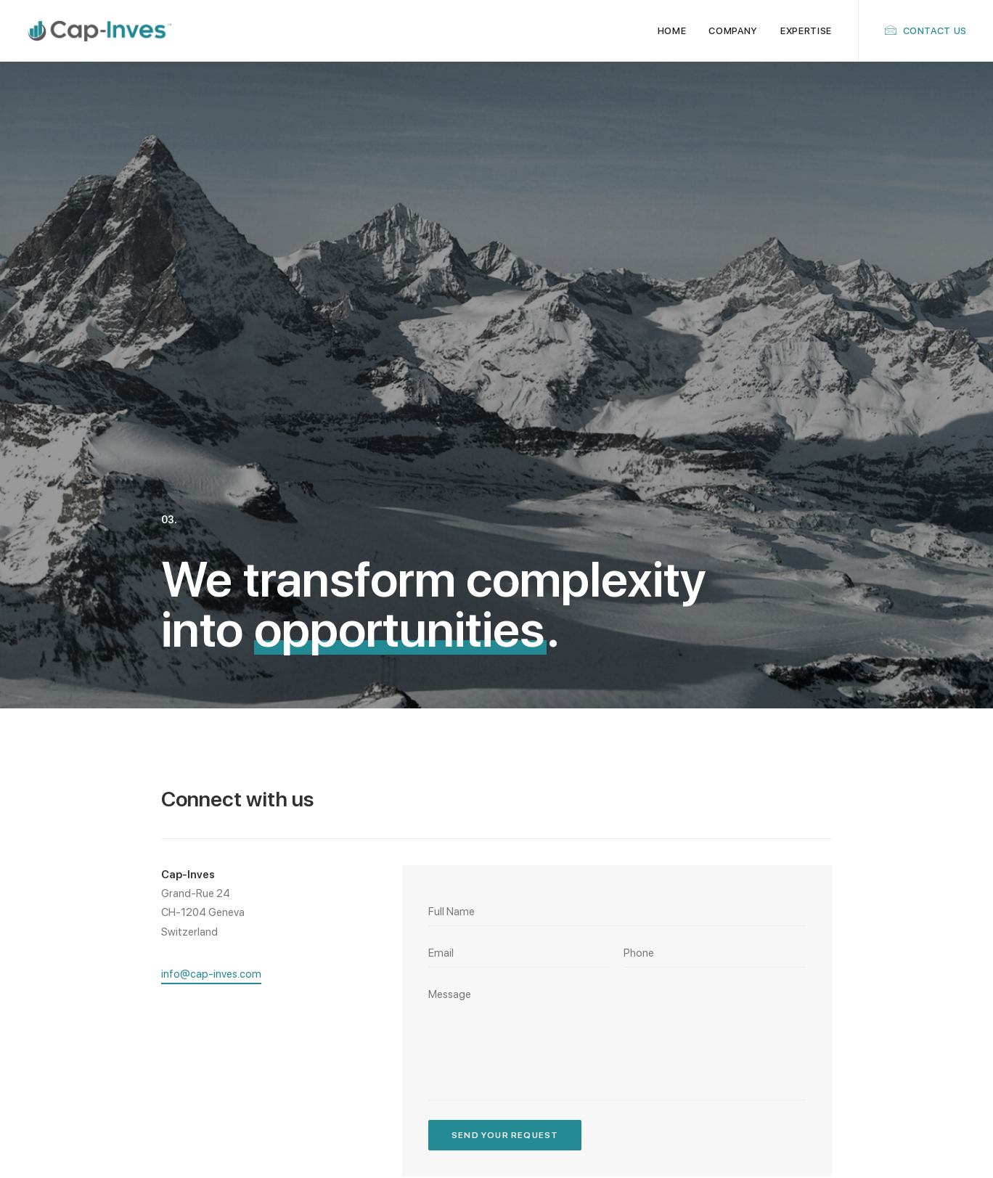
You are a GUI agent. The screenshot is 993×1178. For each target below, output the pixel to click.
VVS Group (944, 1143)
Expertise (806, 30)
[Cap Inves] (100, 30)
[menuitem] (672, 30)
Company (733, 30)
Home (672, 30)
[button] (211, 614)
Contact (529, 1020)
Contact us (935, 30)
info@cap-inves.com (882, 982)
